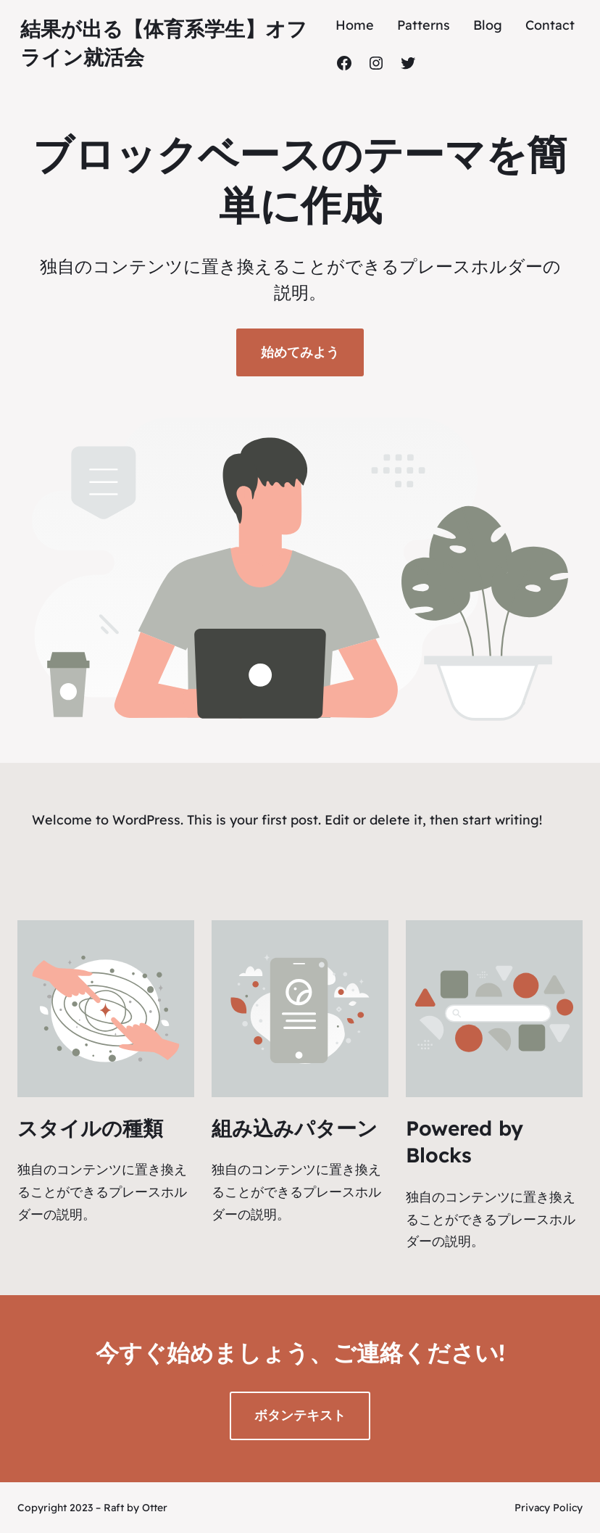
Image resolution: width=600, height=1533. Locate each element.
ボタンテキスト (300, 1415)
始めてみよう (300, 352)
